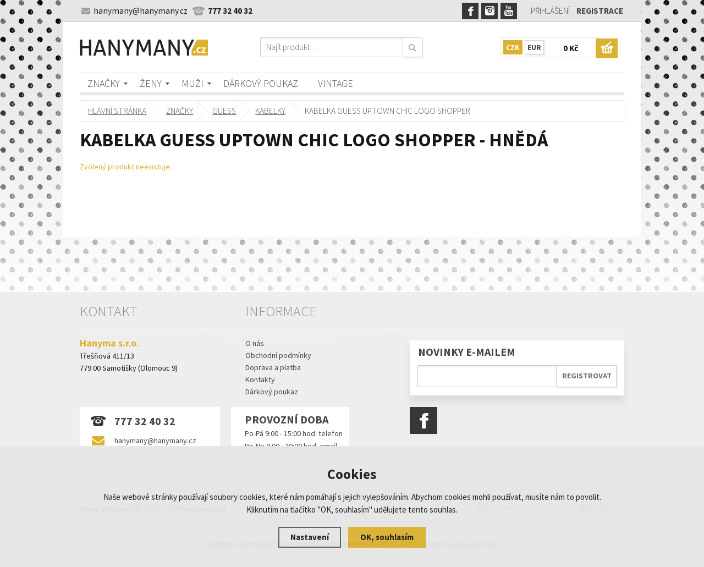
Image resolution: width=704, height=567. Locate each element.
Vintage (335, 83)
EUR (534, 47)
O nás (254, 343)
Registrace (599, 10)
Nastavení (309, 537)
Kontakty (260, 379)
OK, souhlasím (387, 537)
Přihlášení (550, 10)
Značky (103, 83)
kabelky (271, 111)
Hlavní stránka (117, 111)
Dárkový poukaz (260, 83)
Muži (193, 83)
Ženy (151, 83)
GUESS (225, 111)
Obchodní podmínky (278, 355)
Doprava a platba (273, 367)
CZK (513, 47)
